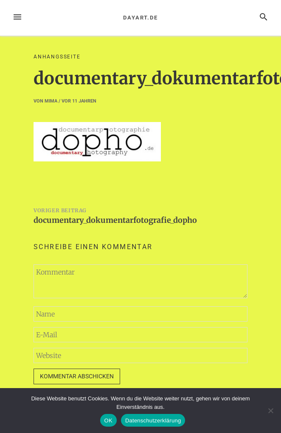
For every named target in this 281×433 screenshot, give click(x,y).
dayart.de (140, 17)
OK (108, 420)
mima (51, 101)
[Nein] (270, 410)
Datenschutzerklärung (153, 420)
